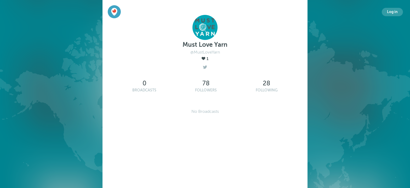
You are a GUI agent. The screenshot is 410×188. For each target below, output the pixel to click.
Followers (206, 90)
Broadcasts (144, 90)
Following (267, 90)
